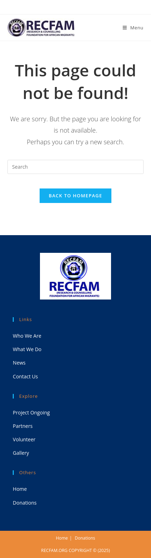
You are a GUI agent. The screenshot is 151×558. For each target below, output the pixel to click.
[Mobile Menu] (133, 27)
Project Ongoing (31, 412)
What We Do (27, 349)
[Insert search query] (75, 167)
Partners (23, 426)
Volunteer (24, 439)
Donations (24, 502)
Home (20, 489)
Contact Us (25, 376)
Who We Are (27, 335)
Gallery (21, 452)
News (19, 362)
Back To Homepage (75, 195)
